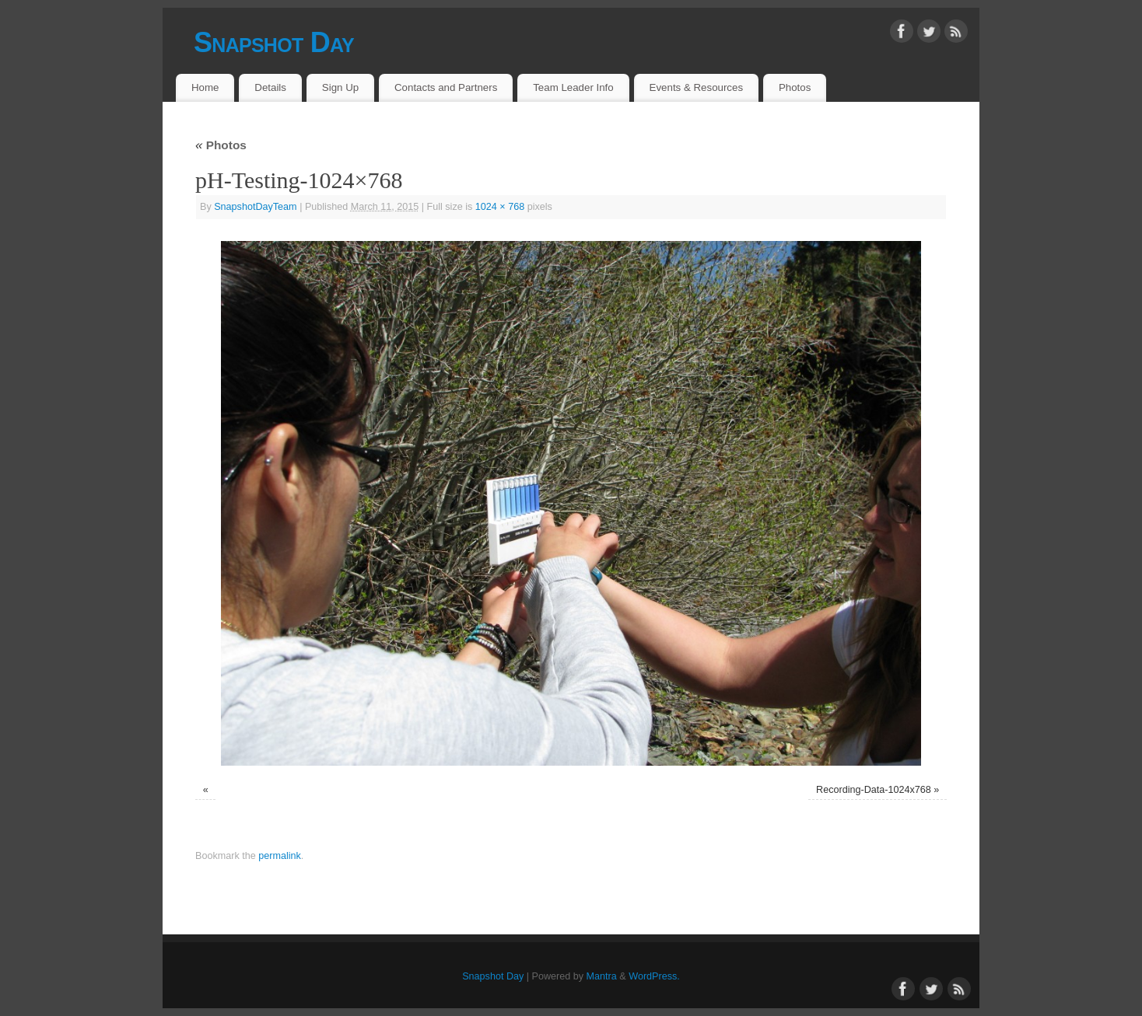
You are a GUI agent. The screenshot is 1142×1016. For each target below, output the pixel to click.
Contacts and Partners (445, 87)
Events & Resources (696, 87)
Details (270, 87)
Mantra (602, 976)
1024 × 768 (499, 206)
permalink (279, 855)
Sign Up (340, 87)
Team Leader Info (573, 87)
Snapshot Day (274, 42)
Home (205, 87)
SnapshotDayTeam (255, 206)
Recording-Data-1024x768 (873, 789)
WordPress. (654, 976)
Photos (795, 87)
